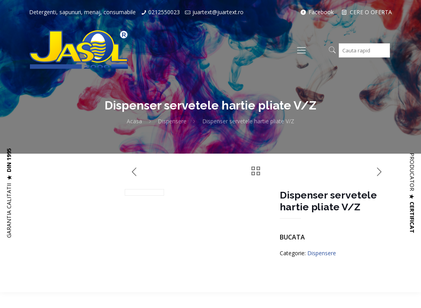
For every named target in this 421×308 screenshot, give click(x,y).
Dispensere (172, 121)
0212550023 (164, 12)
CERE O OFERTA (366, 12)
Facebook (316, 12)
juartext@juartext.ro (218, 12)
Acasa (134, 121)
